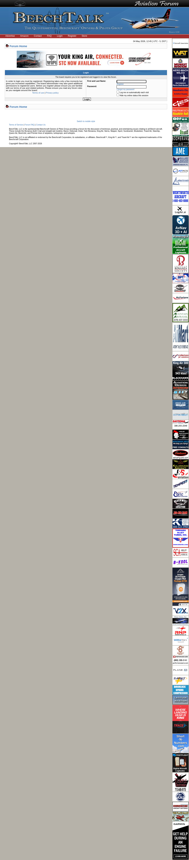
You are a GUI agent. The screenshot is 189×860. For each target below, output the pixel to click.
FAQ (49, 36)
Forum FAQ (30, 125)
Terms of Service (16, 125)
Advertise (10, 36)
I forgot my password (125, 89)
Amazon (24, 36)
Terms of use (38, 93)
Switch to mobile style (86, 121)
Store (84, 36)
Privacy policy (52, 93)
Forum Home (18, 46)
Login (59, 36)
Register (72, 36)
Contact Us (40, 125)
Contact (38, 36)
